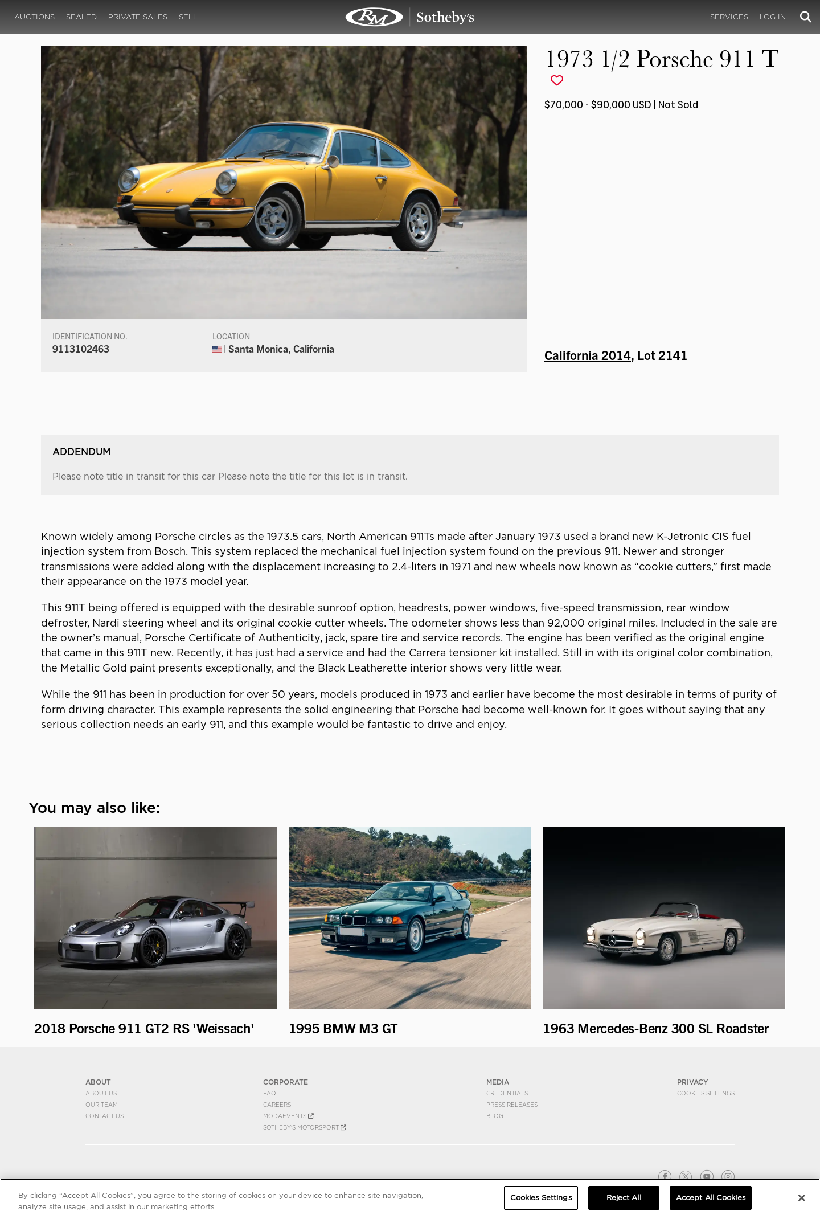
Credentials (507, 1093)
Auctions (34, 17)
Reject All (623, 1197)
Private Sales (137, 17)
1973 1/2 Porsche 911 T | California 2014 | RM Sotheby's (410, 17)
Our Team (101, 1104)
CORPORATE (285, 1082)
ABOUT (98, 1082)
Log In (773, 17)
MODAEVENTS (288, 1115)
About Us (101, 1093)
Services (729, 17)
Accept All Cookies (710, 1197)
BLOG (494, 1115)
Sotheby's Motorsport (304, 1127)
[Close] (801, 1197)
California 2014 (587, 354)
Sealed (81, 17)
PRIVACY (692, 1082)
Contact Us (104, 1115)
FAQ (269, 1093)
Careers (277, 1104)
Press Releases (512, 1104)
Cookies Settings (706, 1093)
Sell (188, 17)
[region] (410, 1199)
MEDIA (497, 1082)
